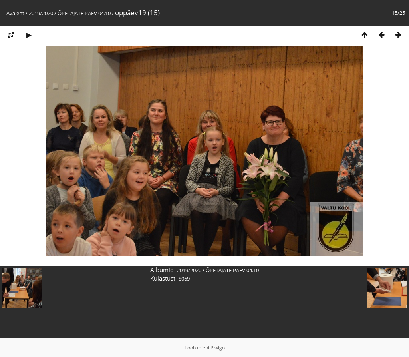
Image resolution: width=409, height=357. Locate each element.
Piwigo (217, 347)
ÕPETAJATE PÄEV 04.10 (84, 13)
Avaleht (15, 13)
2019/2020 (41, 13)
